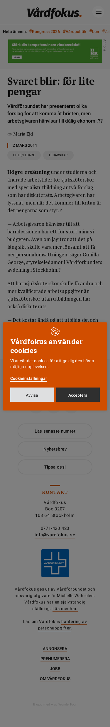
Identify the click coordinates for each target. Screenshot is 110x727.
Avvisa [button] (32, 395)
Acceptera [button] (77, 395)
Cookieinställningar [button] (28, 378)
